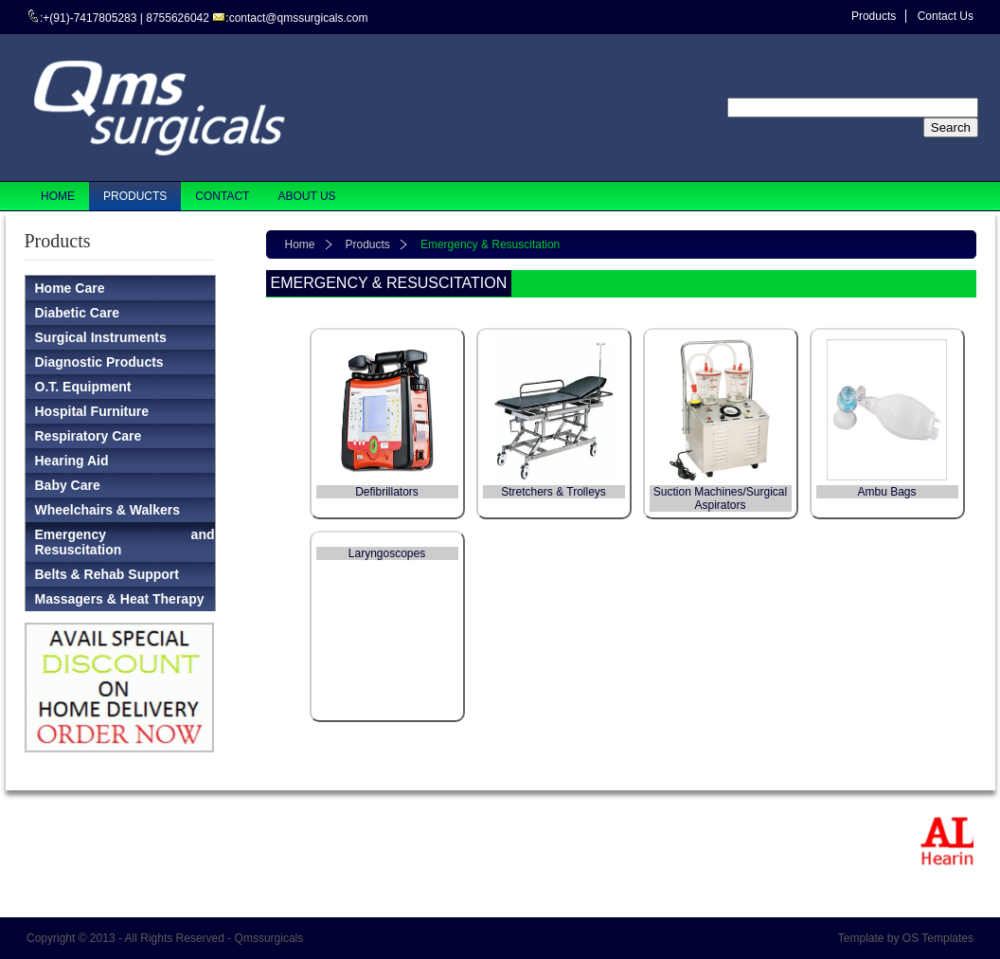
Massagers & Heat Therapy (120, 598)
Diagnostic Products (99, 362)
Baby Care (67, 485)
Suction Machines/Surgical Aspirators (720, 498)
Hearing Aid (72, 460)
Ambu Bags (886, 491)
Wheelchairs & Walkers (108, 509)
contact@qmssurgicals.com (298, 18)
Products (873, 16)
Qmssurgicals (269, 938)
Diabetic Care (77, 312)
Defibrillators (387, 491)
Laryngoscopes (386, 553)
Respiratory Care (88, 435)
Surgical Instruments (101, 337)
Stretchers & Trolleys (553, 491)
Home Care (70, 288)
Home (300, 244)
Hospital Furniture (92, 411)
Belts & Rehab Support (107, 574)
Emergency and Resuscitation (125, 542)
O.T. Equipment (83, 386)
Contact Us (945, 16)
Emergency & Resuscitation (490, 244)
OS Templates (937, 938)
